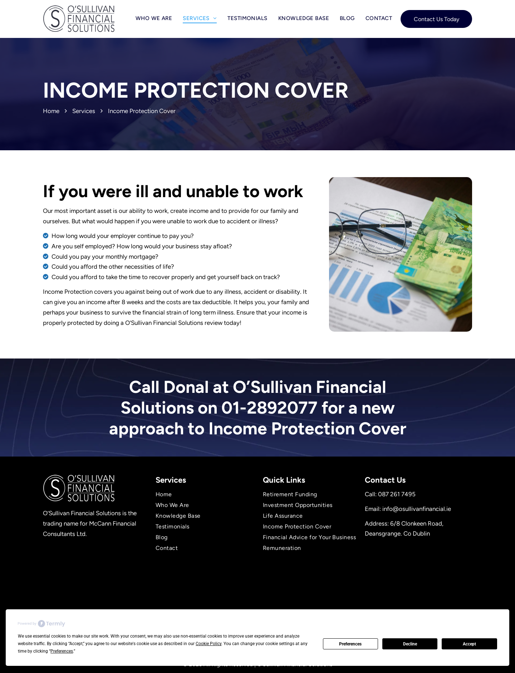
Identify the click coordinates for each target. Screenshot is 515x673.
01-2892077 (269, 407)
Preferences (350, 644)
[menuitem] (154, 18)
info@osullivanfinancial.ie (416, 508)
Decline (410, 644)
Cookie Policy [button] (208, 643)
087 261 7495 (397, 494)
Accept (469, 644)
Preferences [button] (61, 651)
